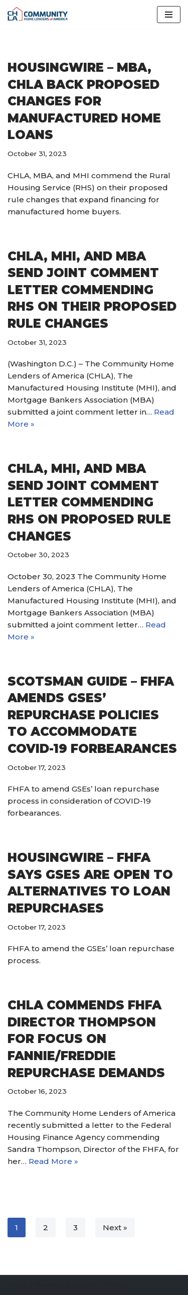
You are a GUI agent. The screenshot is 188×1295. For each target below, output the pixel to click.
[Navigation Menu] (168, 14)
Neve (18, 1284)
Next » (115, 1227)
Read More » (53, 1161)
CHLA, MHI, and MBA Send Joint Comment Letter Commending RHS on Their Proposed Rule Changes (92, 290)
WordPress (106, 1284)
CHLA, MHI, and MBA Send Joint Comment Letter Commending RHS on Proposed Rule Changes (89, 502)
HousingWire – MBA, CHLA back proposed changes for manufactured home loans (84, 101)
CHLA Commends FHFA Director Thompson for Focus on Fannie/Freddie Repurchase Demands (86, 1039)
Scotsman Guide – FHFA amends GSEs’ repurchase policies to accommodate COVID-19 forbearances (92, 715)
